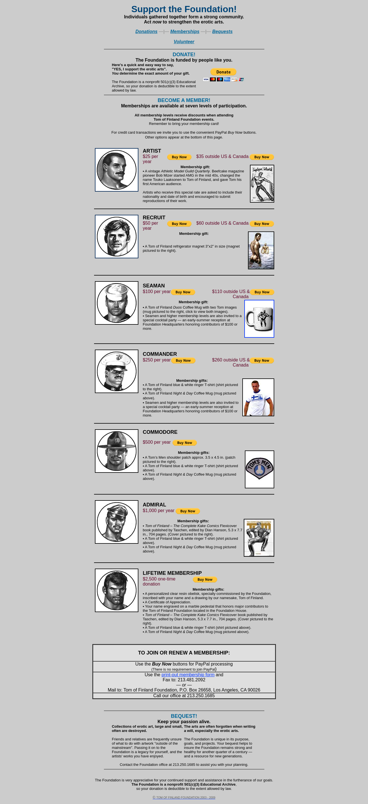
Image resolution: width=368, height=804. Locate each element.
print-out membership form (188, 674)
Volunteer (184, 41)
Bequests (222, 31)
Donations (146, 31)
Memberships (184, 31)
